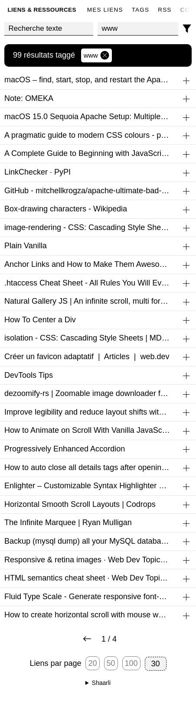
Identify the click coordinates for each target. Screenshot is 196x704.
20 (92, 663)
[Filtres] (187, 28)
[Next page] (87, 639)
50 (111, 663)
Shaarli (101, 682)
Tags (141, 9)
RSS (164, 9)
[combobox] (138, 29)
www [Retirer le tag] (96, 55)
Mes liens (105, 9)
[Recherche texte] (48, 29)
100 (131, 663)
